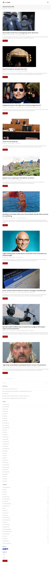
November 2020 (6, 467)
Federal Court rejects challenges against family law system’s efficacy (15, 398)
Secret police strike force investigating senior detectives (20, 33)
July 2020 (5, 476)
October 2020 (6, 469)
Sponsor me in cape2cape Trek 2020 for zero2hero (18, 178)
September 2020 (6, 471)
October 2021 (6, 446)
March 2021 (6, 460)
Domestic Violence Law (24, 107)
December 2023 (6, 422)
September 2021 (6, 448)
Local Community (6, 524)
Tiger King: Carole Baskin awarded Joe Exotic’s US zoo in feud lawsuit (24, 365)
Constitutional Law (7, 498)
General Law (19, 330)
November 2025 (6, 406)
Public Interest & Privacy (8, 531)
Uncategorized (19, 179)
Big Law (5, 489)
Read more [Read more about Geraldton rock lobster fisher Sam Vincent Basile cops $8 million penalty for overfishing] (5, 225)
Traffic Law (5, 538)
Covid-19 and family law (10, 141)
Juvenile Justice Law (7, 519)
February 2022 (6, 436)
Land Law (5, 522)
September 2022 (6, 427)
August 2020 (6, 474)
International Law (35, 107)
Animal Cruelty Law (25, 366)
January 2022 (6, 439)
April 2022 (5, 432)
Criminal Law (19, 34)
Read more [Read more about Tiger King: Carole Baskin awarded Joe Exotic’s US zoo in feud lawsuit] (5, 372)
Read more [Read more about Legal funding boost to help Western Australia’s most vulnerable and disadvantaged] (5, 263)
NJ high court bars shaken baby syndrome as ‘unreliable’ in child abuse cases (16, 395)
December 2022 (6, 425)
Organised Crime (24, 34)
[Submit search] (47, 382)
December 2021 (6, 441)
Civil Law (5, 494)
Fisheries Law (24, 217)
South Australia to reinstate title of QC (15, 69)
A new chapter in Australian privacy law (10, 388)
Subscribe (5, 560)
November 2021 (6, 443)
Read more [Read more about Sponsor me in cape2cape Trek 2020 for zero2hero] (5, 185)
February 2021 (6, 462)
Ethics (5, 508)
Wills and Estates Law (7, 543)
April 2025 (5, 418)
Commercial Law (6, 496)
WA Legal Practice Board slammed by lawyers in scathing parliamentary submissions (18, 391)
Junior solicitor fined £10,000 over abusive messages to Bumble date (24, 290)
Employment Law (24, 330)
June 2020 (5, 478)
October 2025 (6, 409)
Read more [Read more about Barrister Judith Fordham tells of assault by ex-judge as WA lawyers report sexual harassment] (5, 336)
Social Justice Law (20, 257)
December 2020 (6, 464)
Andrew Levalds (12, 34)
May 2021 (5, 457)
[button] (47, 2)
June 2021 (5, 455)
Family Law (30, 107)
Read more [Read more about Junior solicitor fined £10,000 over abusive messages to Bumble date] (5, 298)
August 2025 (6, 411)
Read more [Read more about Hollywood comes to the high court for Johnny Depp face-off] (5, 113)
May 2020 (5, 481)
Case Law (5, 492)
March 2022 (6, 434)
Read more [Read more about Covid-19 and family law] (5, 149)
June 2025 (5, 413)
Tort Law (39, 107)
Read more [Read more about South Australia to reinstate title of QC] (5, 76)
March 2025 (6, 420)
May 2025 (5, 416)
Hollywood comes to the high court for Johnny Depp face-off (22, 105)
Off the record (6, 393)
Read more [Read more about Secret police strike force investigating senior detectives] (5, 40)
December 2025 (6, 404)
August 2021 (6, 450)
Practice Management (30, 330)
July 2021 (5, 453)
